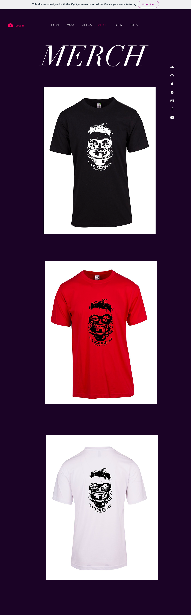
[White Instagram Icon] (172, 101)
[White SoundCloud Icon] (172, 67)
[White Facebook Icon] (172, 109)
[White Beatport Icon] (172, 75)
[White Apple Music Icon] (172, 84)
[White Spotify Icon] (172, 92)
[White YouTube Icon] (172, 117)
